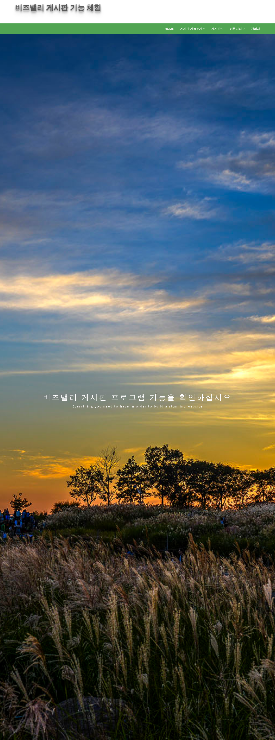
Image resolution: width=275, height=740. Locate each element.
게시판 (217, 29)
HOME (169, 29)
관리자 (255, 29)
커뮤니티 (237, 29)
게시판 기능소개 (192, 29)
